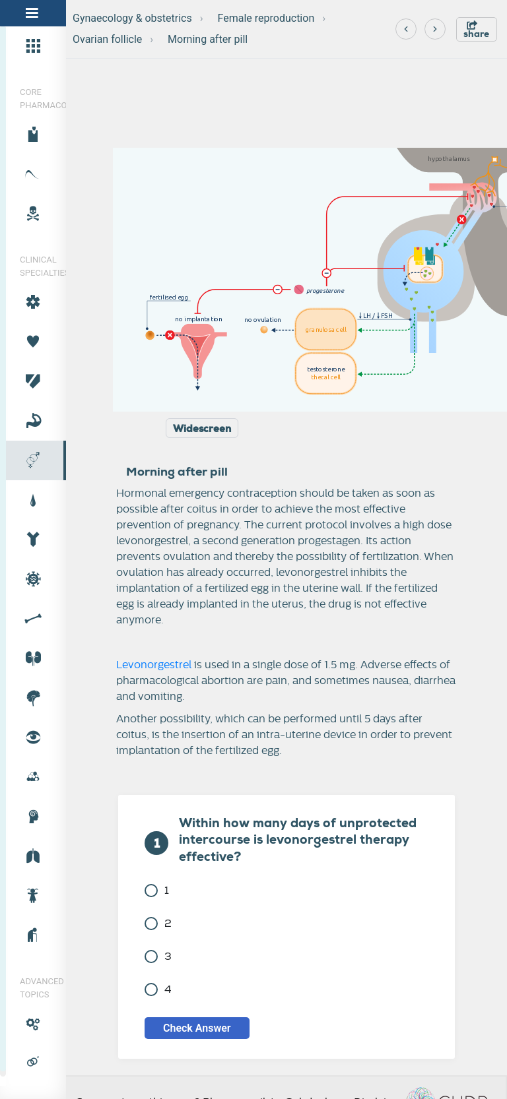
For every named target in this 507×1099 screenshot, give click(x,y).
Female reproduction (266, 18)
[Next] (435, 29)
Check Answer (197, 1028)
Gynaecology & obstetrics (132, 18)
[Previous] (406, 29)
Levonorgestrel (153, 665)
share (476, 30)
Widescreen (202, 428)
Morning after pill (208, 39)
